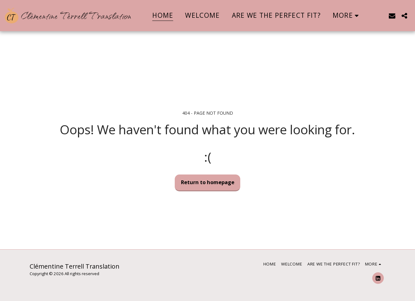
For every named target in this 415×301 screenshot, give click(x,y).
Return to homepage (207, 182)
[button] (392, 15)
